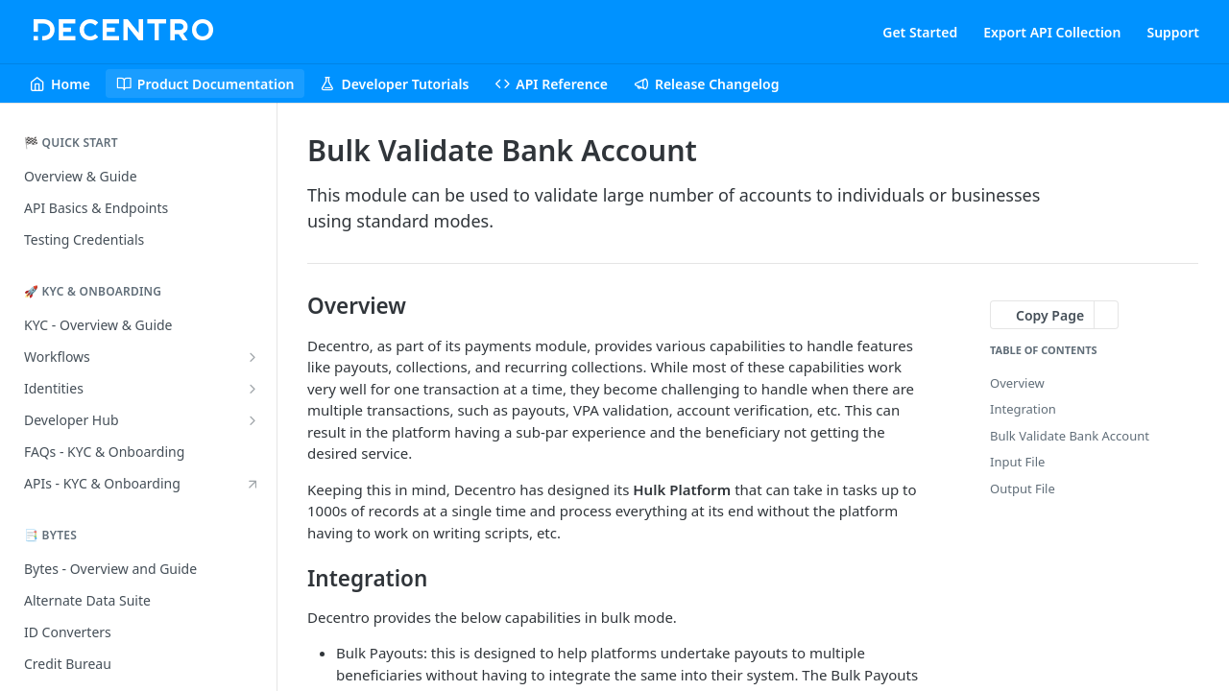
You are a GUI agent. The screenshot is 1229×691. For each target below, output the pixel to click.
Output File (1022, 488)
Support (1172, 32)
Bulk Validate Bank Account (1069, 435)
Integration (1023, 408)
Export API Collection (1052, 32)
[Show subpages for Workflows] (252, 357)
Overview (1017, 383)
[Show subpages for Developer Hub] (252, 420)
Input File (1017, 461)
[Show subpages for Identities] (252, 388)
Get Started (919, 32)
